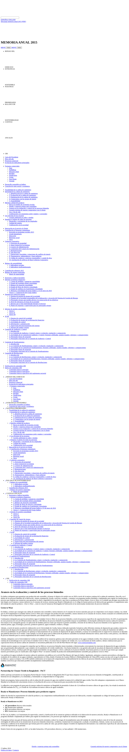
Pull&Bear (12, 170)
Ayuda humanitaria (15, 234)
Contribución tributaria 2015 (14, 270)
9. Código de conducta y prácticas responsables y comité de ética (30, 258)
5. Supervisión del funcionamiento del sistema (24, 326)
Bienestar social (14, 238)
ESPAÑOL (4, 20)
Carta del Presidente (11, 157)
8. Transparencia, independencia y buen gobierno (25, 256)
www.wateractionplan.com (87, 642)
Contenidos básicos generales (18, 370)
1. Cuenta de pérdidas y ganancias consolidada (24, 281)
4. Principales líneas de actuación (20, 337)
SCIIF (7, 316)
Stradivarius (13, 175)
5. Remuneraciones (15, 250)
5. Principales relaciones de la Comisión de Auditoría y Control (30, 338)
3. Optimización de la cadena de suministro (23, 197)
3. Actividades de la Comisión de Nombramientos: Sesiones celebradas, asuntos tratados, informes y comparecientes (47, 348)
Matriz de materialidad (16, 274)
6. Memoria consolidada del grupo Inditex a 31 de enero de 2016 (30, 291)
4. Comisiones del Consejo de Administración (24, 249)
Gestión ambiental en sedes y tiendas (21, 217)
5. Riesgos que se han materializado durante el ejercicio (27, 304)
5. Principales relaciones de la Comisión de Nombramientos (29, 351)
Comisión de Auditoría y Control (16, 329)
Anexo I (11, 311)
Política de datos (6, 750)
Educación (12, 236)
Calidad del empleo (15, 223)
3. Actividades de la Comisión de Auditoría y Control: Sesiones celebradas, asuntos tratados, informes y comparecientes (48, 335)
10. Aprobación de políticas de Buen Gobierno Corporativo (28, 260)
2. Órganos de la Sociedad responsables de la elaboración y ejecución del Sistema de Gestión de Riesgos (43, 298)
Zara (10, 168)
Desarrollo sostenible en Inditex (15, 184)
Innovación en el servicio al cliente (16, 228)
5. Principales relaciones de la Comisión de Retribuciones (28, 362)
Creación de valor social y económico (17, 186)
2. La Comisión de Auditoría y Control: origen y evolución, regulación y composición (37, 333)
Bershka (11, 173)
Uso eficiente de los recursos (14, 216)
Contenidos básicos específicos (19, 371)
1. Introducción (14, 331)
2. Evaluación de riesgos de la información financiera (26, 320)
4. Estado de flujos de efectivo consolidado (23, 287)
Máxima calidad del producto (14, 203)
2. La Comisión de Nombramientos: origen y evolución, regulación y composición (36, 346)
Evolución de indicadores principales (17, 163)
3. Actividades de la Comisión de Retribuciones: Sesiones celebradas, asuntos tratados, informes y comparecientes (46, 359)
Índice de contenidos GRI (13, 368)
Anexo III (12, 314)
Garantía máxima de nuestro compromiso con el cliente (27, 210)
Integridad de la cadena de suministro (17, 191)
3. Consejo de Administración (19, 247)
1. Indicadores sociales (16, 265)
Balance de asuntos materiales (15, 272)
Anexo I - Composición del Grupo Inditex (23, 292)
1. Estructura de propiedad (17, 243)
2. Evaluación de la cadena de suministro (22, 195)
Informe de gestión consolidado (15, 309)
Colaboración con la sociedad (19, 225)
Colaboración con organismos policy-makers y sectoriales (28, 214)
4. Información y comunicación (19, 324)
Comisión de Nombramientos (14, 342)
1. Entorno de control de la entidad (20, 318)
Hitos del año (9, 159)
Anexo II (12, 313)
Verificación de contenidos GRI (15, 366)
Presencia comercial (11, 161)
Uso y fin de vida (14, 212)
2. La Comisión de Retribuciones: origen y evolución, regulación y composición (35, 357)
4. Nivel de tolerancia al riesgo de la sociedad (24, 302)
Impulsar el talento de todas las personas (18, 219)
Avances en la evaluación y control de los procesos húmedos (29, 208)
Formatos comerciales (12, 166)
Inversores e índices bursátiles (15, 278)
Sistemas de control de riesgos (15, 294)
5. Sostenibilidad (14, 201)
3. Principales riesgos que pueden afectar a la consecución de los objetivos (33, 300)
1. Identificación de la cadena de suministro (23, 193)
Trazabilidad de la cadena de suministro (18, 190)
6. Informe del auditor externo (19, 327)
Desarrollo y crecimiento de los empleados (23, 221)
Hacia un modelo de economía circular (22, 204)
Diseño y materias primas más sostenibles (23, 206)
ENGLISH (11, 20)
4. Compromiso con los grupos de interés (22, 199)
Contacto (16, 750)
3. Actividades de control (17, 322)
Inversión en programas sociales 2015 (21, 232)
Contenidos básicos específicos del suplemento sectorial (27, 373)
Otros (11, 239)
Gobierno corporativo (12, 241)
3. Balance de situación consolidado (21, 285)
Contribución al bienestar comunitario (17, 230)
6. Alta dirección (14, 252)
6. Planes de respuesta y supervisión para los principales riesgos (30, 305)
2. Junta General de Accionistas (19, 245)
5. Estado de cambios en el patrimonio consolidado (26, 289)
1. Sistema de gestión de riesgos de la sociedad (24, 296)
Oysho (11, 177)
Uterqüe (11, 181)
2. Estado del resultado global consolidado (23, 283)
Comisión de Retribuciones (14, 353)
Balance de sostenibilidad (13, 263)
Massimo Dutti (14, 172)
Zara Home (12, 179)
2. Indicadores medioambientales (20, 267)
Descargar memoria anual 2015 (13, 21)
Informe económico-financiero (15, 279)
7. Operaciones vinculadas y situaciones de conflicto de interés (29, 254)
